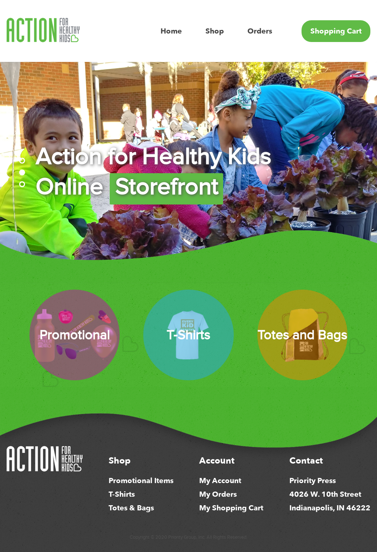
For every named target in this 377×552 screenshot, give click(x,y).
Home (171, 31)
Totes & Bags (131, 508)
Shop (214, 31)
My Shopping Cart (231, 508)
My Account (220, 481)
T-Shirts (122, 494)
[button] (22, 161)
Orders (259, 31)
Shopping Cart (336, 31)
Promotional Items (141, 481)
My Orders (218, 494)
